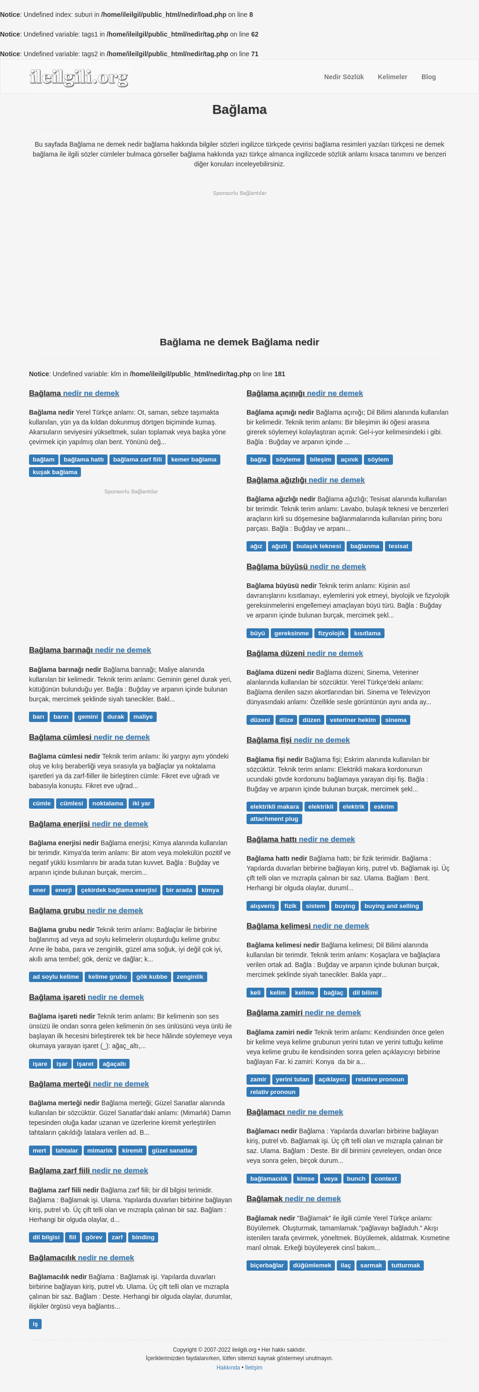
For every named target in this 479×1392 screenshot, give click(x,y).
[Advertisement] (239, 262)
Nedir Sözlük (344, 77)
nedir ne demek (91, 393)
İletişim (253, 1367)
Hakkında (228, 1367)
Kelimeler (392, 77)
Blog (428, 77)
